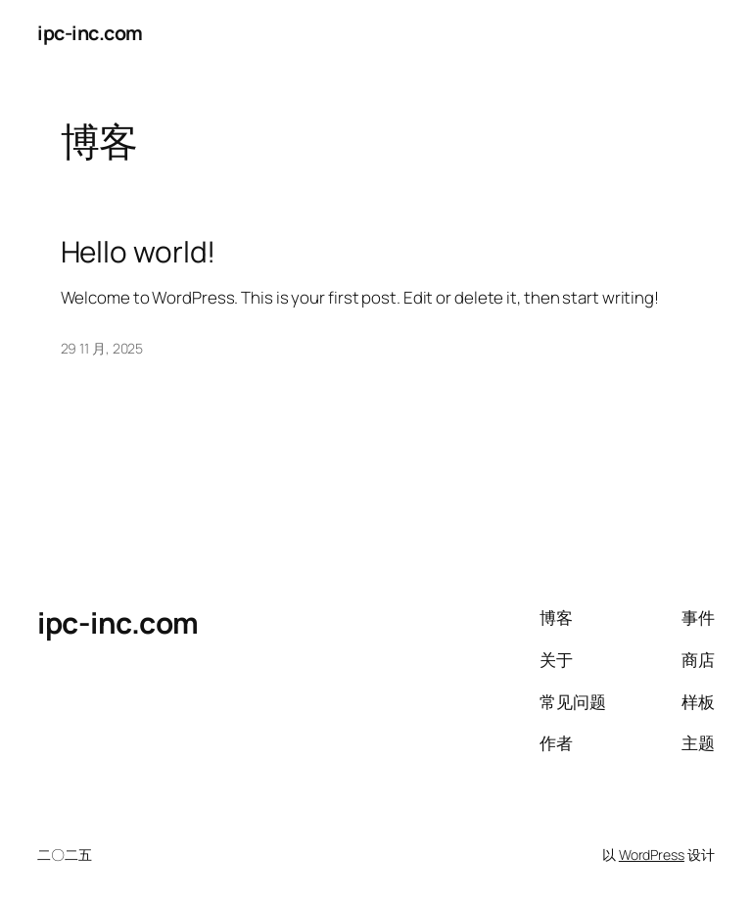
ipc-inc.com (90, 33)
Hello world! (138, 251)
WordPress (651, 854)
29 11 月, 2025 (102, 348)
